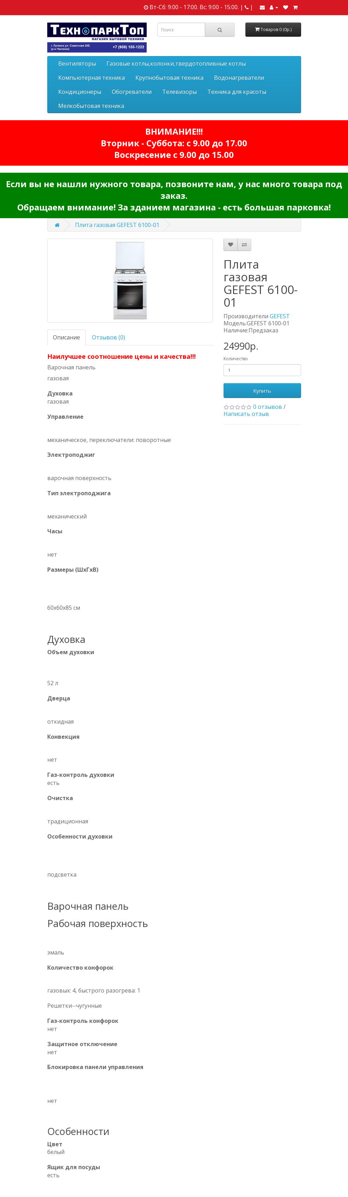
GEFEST (280, 316)
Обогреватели (132, 92)
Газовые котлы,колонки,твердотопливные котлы (176, 63)
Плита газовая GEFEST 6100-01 (117, 225)
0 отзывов (267, 407)
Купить (262, 390)
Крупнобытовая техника (169, 77)
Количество (236, 359)
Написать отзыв (246, 414)
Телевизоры (179, 92)
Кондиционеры (79, 92)
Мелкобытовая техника (91, 106)
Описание (66, 337)
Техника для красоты (236, 92)
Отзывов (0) (108, 337)
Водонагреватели (239, 77)
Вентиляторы (77, 63)
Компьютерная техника (91, 77)
